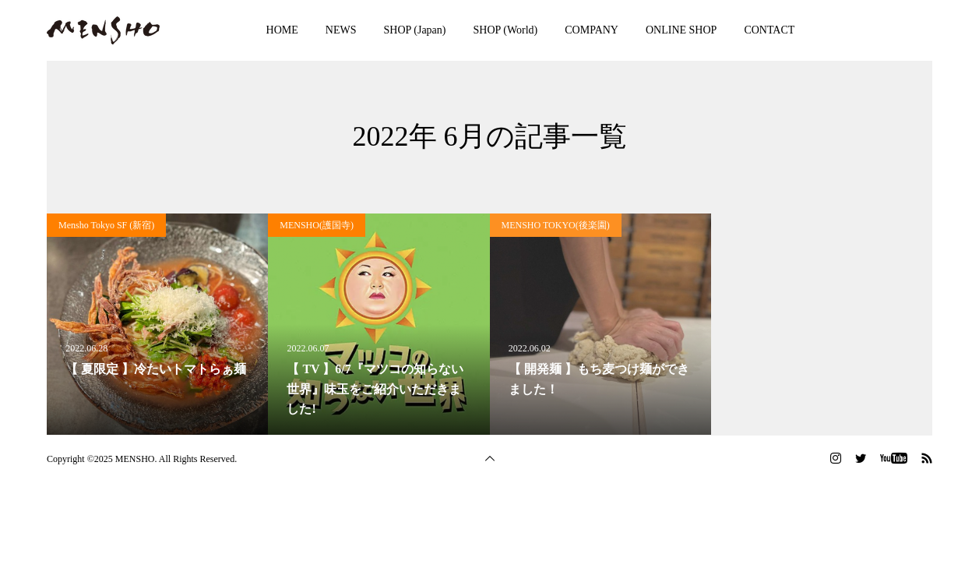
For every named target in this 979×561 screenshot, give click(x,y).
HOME (282, 30)
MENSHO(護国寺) (317, 225)
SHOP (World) (506, 30)
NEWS (341, 30)
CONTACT (769, 30)
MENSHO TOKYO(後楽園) (556, 225)
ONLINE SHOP (681, 30)
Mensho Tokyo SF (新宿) (106, 225)
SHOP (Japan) (415, 30)
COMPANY (591, 30)
